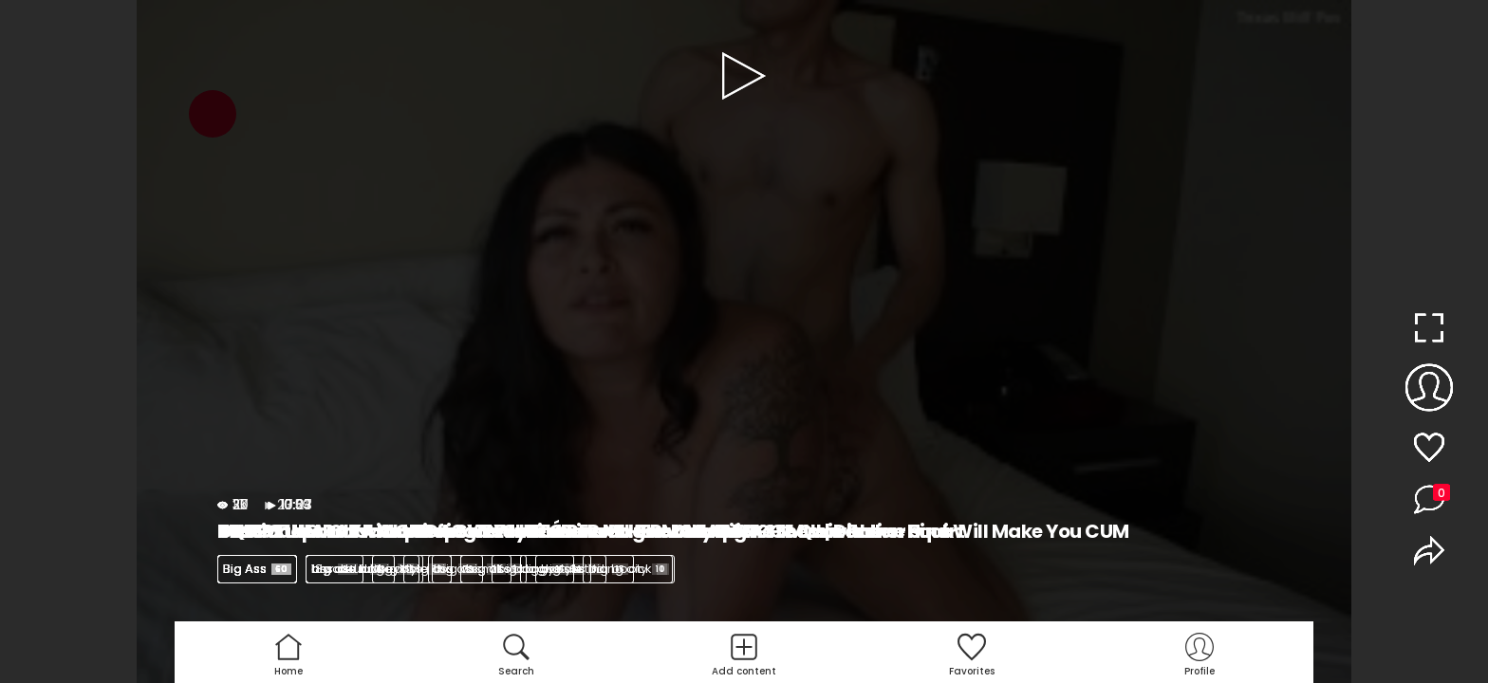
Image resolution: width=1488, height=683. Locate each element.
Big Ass (257, 569)
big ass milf (477, 569)
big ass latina (362, 569)
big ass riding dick (604, 569)
